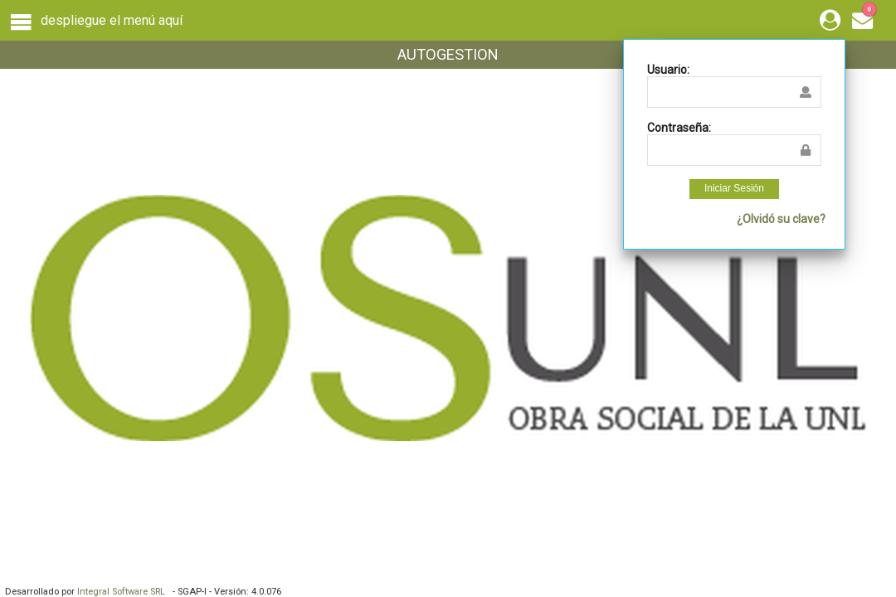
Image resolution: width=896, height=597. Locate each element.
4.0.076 (266, 591)
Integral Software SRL (123, 591)
